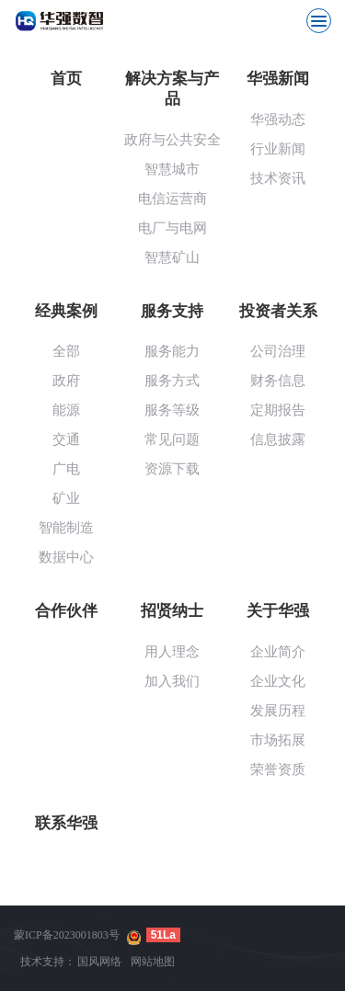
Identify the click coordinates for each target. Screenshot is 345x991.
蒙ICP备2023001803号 (67, 934)
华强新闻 (278, 78)
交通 (66, 439)
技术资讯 (277, 178)
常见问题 (172, 439)
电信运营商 (172, 198)
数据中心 (66, 557)
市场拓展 (277, 740)
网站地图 (153, 961)
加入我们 (172, 681)
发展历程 (277, 710)
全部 (66, 351)
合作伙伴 (66, 611)
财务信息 (277, 380)
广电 (66, 468)
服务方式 (172, 380)
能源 (66, 410)
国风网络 (99, 961)
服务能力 (172, 351)
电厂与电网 (172, 228)
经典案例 (66, 311)
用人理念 (172, 651)
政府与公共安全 (172, 139)
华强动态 (277, 119)
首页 (66, 78)
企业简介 (277, 651)
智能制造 (66, 527)
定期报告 (277, 410)
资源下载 (172, 468)
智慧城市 (172, 169)
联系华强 (66, 823)
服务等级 (172, 410)
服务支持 (172, 311)
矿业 (66, 498)
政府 (66, 380)
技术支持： (47, 961)
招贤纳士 (172, 611)
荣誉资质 (277, 769)
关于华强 (278, 611)
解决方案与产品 (172, 89)
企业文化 (277, 681)
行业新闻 (277, 149)
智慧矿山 (172, 257)
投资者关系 (278, 311)
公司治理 (277, 351)
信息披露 (277, 439)
